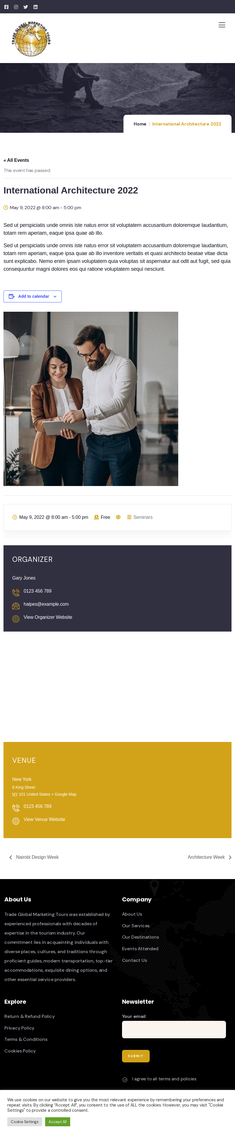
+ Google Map (63, 794)
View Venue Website (44, 819)
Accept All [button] (58, 1121)
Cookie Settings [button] (25, 1121)
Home (140, 124)
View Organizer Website (48, 617)
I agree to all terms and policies (164, 1079)
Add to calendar (33, 296)
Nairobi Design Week (37, 857)
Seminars (143, 517)
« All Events (16, 160)
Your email (174, 1025)
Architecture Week (207, 857)
